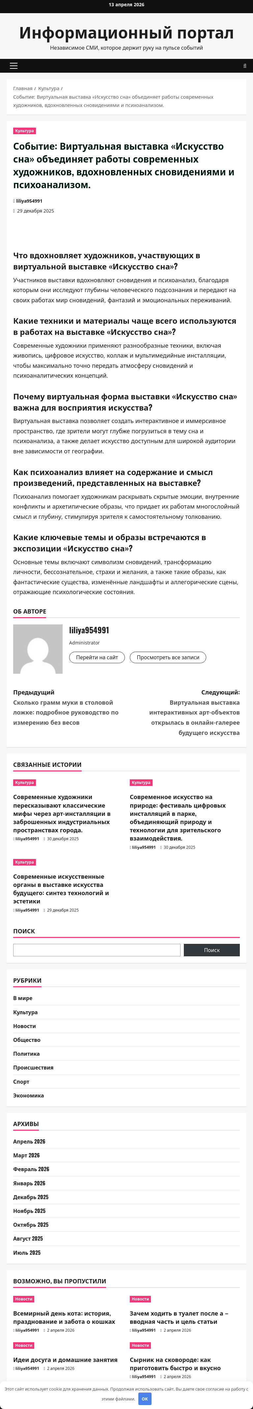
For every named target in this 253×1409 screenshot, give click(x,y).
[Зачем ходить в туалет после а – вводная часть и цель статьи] (185, 1299)
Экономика (28, 1095)
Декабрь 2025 (30, 1197)
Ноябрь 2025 (29, 1211)
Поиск (24, 931)
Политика (26, 1053)
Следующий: (183, 712)
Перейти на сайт (97, 657)
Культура (24, 131)
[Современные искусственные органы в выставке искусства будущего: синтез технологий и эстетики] (68, 862)
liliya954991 (29, 201)
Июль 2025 (27, 1252)
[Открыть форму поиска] (244, 66)
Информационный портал (126, 31)
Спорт (21, 1081)
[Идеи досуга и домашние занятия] (68, 1345)
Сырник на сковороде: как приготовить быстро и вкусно (175, 1363)
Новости (24, 1026)
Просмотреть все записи (168, 657)
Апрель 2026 (29, 1141)
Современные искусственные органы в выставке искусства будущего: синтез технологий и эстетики (61, 888)
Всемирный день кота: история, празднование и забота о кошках (64, 1317)
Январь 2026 (29, 1183)
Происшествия (33, 1067)
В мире (22, 998)
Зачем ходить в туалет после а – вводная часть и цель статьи (179, 1317)
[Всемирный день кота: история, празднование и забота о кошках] (68, 1299)
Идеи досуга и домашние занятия (65, 1359)
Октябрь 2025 (30, 1224)
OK (145, 1399)
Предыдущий (69, 707)
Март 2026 (26, 1155)
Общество (27, 1040)
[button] (14, 66)
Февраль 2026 (31, 1169)
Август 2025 (28, 1238)
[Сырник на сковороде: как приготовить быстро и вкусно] (185, 1345)
